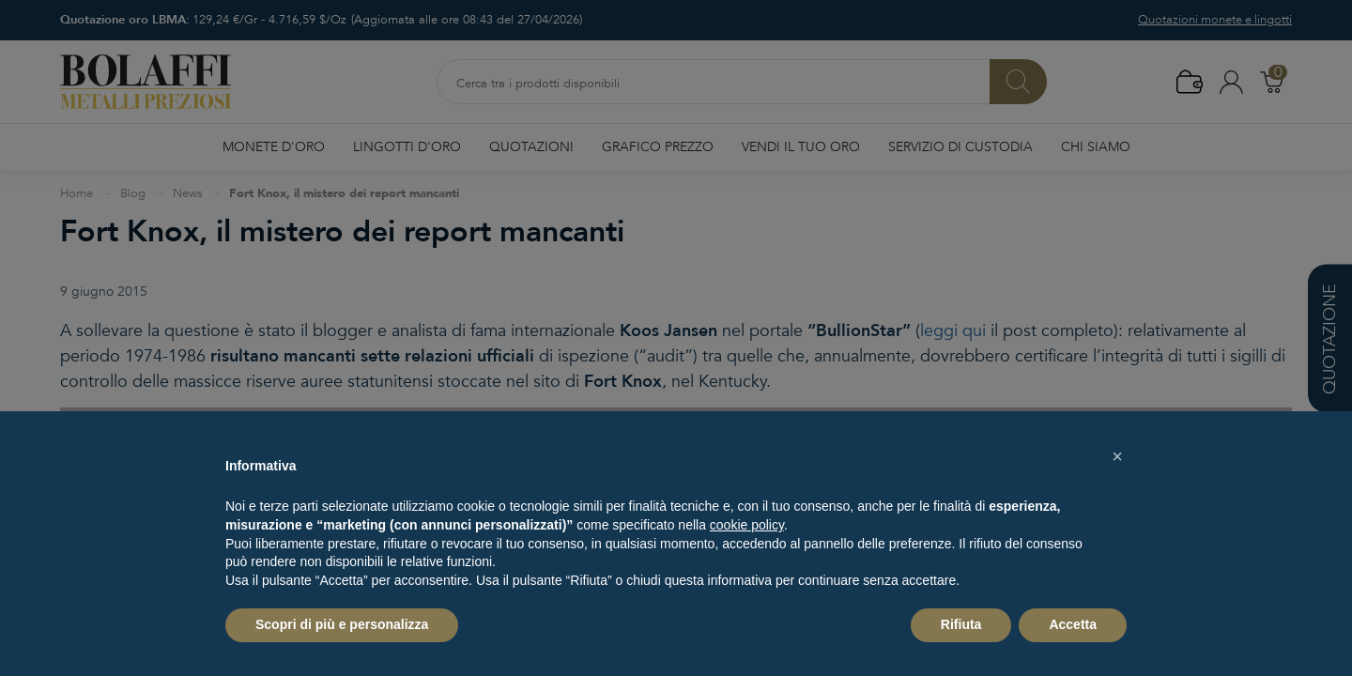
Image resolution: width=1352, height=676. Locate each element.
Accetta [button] (1073, 624)
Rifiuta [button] (961, 624)
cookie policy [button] (747, 524)
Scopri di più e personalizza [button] (341, 624)
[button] (1117, 456)
